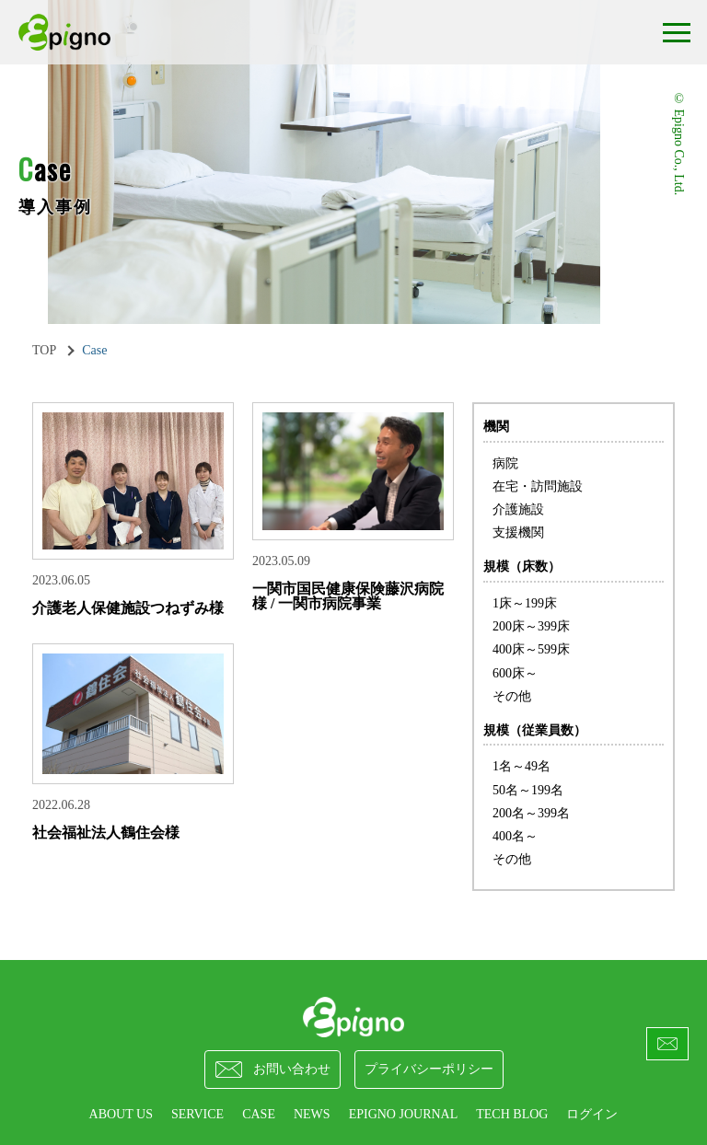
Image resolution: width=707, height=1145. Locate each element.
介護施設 (518, 509)
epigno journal (403, 1114)
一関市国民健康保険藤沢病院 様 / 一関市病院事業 (348, 596)
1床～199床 (525, 603)
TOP (44, 350)
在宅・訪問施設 (538, 486)
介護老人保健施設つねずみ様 (128, 608)
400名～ (515, 836)
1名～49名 (522, 766)
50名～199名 (528, 790)
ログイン (592, 1114)
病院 (505, 463)
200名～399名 (531, 813)
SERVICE (197, 1114)
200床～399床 (531, 626)
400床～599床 (531, 649)
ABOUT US (121, 1114)
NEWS (312, 1114)
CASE (258, 1114)
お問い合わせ (272, 1069)
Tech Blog (512, 1114)
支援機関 (518, 532)
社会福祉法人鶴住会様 (106, 832)
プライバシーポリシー (429, 1069)
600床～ (515, 673)
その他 (512, 696)
